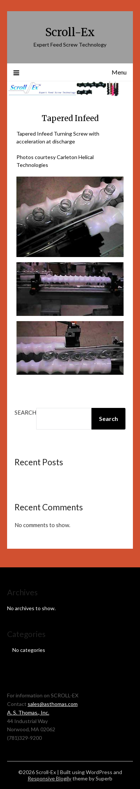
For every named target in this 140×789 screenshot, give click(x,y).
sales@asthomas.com (53, 704)
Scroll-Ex (70, 32)
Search (25, 412)
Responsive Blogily (49, 778)
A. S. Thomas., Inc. (28, 712)
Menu (119, 72)
